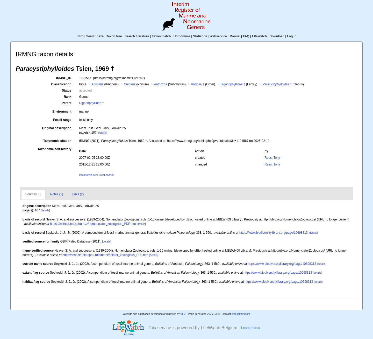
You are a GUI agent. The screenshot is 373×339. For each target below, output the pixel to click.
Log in (291, 36)
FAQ (246, 36)
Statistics (200, 36)
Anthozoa (160, 84)
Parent (66, 103)
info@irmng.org (241, 314)
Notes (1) (56, 194)
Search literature (137, 36)
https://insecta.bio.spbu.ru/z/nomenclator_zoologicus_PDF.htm (93, 224)
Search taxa (95, 36)
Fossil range (62, 120)
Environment (61, 111)
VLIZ (183, 314)
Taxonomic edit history (54, 149)
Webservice (218, 36)
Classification (61, 84)
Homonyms (182, 36)
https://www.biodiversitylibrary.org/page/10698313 (273, 232)
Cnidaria (129, 84)
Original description (56, 128)
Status (66, 90)
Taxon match (161, 36)
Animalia (97, 84)
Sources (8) (33, 194)
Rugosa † (197, 84)
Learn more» (250, 328)
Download (277, 36)
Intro (80, 36)
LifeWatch (259, 36)
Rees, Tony (272, 158)
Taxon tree (114, 36)
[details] (101, 132)
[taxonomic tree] (88, 175)
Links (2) (78, 194)
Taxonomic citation (57, 141)
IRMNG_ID (63, 78)
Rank (67, 97)
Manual (234, 36)
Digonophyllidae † (232, 84)
